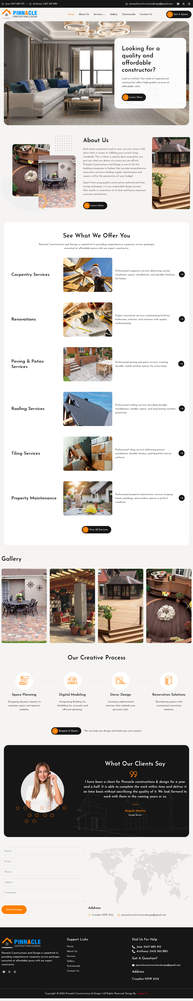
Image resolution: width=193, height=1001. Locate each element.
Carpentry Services (30, 274)
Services (99, 14)
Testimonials (128, 14)
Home (71, 14)
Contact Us (146, 14)
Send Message (14, 909)
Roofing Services (28, 409)
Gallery (113, 14)
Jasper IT (143, 993)
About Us (84, 14)
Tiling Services (25, 453)
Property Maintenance (34, 498)
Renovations (23, 319)
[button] (5, 606)
